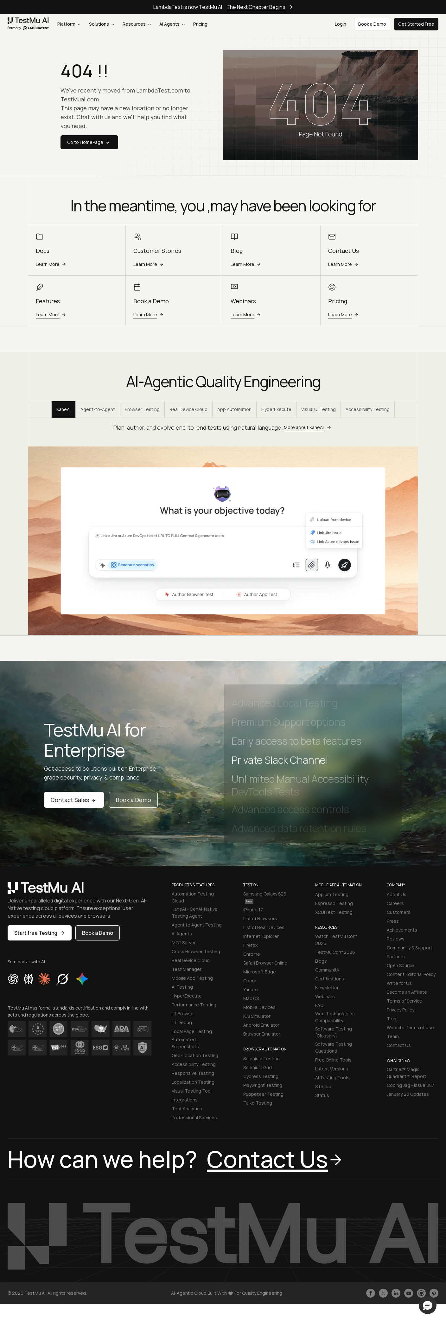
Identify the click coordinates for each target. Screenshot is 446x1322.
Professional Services (194, 1117)
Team (393, 1036)
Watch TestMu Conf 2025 (336, 939)
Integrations (185, 1100)
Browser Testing (142, 409)
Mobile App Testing (192, 978)
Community (327, 970)
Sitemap (324, 1086)
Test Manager (186, 969)
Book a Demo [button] (372, 24)
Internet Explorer (261, 936)
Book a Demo (133, 800)
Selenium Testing (261, 1059)
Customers (399, 912)
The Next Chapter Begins (259, 6)
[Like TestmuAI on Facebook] (370, 1293)
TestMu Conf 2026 (335, 952)
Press (393, 921)
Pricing (200, 24)
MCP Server (184, 943)
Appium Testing (331, 894)
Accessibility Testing (368, 409)
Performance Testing (194, 1005)
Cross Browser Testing (196, 951)
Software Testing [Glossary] (333, 1032)
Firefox (250, 945)
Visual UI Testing (318, 409)
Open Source (400, 965)
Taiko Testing (257, 1103)
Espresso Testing (334, 903)
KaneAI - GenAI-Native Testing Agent (195, 912)
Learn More (52, 264)
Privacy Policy (400, 1010)
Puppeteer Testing (263, 1094)
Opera (249, 981)
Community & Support (409, 948)
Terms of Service (404, 1001)
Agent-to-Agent (97, 409)
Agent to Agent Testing (197, 925)
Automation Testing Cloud (193, 897)
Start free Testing (39, 932)
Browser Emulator (261, 1034)
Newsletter (327, 988)
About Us (396, 894)
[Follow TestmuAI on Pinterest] (434, 1293)
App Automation (234, 409)
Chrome (251, 954)
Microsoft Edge (259, 972)
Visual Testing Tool (192, 1091)
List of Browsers (260, 918)
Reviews (396, 939)
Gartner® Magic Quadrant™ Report (406, 1072)
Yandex (250, 989)
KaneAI (63, 409)
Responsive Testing (193, 1073)
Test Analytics (187, 1109)
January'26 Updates (408, 1094)
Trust (392, 1019)
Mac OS (251, 998)
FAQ (319, 1005)
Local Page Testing (192, 1031)
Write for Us (399, 983)
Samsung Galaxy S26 (264, 897)
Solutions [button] (101, 24)
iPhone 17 (253, 910)
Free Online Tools (333, 1060)
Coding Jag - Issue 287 (410, 1085)
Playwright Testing (262, 1085)
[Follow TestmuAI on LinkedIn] (396, 1293)
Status (322, 1095)
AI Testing (182, 987)
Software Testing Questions (333, 1047)
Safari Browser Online (265, 963)
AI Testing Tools (332, 1078)
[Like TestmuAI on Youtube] (408, 1293)
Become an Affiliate (407, 992)
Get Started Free (416, 24)
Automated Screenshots (185, 1042)
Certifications (329, 979)
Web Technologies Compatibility (335, 1017)
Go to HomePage (89, 142)
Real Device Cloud (188, 409)
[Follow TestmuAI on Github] (421, 1293)
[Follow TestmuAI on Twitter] (383, 1293)
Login (340, 24)
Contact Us (399, 1045)
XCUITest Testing (334, 912)
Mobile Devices (259, 1007)
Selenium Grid (257, 1067)
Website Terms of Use (410, 1027)
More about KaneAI (308, 427)
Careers (395, 903)
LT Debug (182, 1022)
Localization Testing (193, 1082)
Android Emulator (261, 1025)
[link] (28, 24)
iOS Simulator (257, 1016)
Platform (68, 24)
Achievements (402, 930)
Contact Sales (74, 800)
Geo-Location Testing (195, 1055)
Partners (396, 956)
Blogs (321, 961)
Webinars (325, 996)
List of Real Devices (263, 927)
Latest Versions (331, 1069)
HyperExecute (276, 409)
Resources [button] (137, 24)
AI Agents (172, 24)
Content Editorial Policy (411, 974)
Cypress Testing (260, 1076)
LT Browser (183, 1014)
